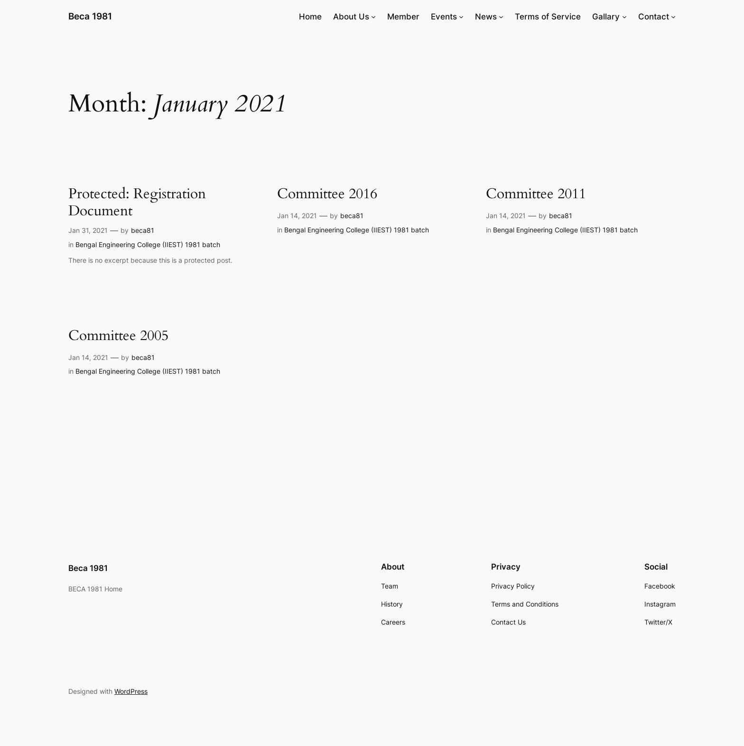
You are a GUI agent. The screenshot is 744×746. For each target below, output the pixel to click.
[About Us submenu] (373, 16)
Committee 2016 (327, 194)
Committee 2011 (536, 194)
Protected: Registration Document (137, 203)
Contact (653, 16)
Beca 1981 (90, 16)
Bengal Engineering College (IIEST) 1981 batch (147, 244)
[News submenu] (501, 16)
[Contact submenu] (673, 16)
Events (444, 16)
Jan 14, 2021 (297, 216)
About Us (351, 16)
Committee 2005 (118, 336)
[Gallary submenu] (624, 16)
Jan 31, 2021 (88, 230)
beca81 (142, 230)
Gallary (606, 16)
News (486, 16)
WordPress (131, 691)
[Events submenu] (461, 16)
